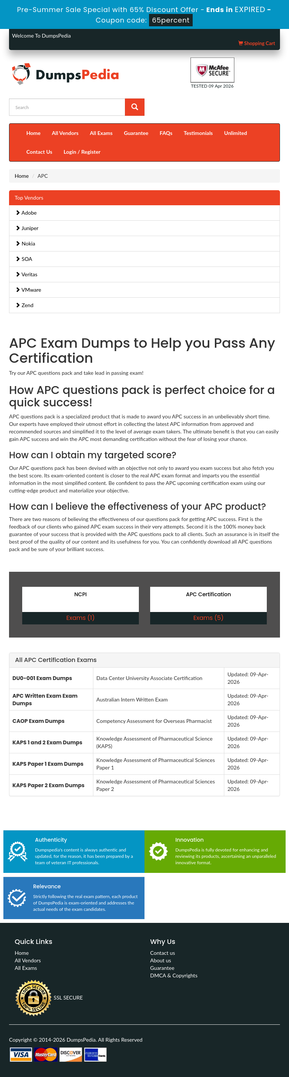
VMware (28, 289)
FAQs (166, 133)
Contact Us (39, 151)
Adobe (26, 212)
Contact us (162, 953)
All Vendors (65, 133)
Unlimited (235, 133)
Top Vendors (29, 197)
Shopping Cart (256, 43)
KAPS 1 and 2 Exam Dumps (47, 742)
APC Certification (208, 594)
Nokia (25, 243)
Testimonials (198, 133)
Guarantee (136, 133)
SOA (23, 259)
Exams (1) (80, 617)
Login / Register (82, 151)
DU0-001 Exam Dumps (42, 678)
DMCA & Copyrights (174, 975)
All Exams (101, 133)
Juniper (26, 228)
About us (160, 960)
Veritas (26, 274)
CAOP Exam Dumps (38, 721)
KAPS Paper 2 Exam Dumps (48, 785)
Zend (24, 305)
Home (33, 133)
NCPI (81, 594)
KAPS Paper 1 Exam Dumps (48, 764)
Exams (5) (208, 617)
